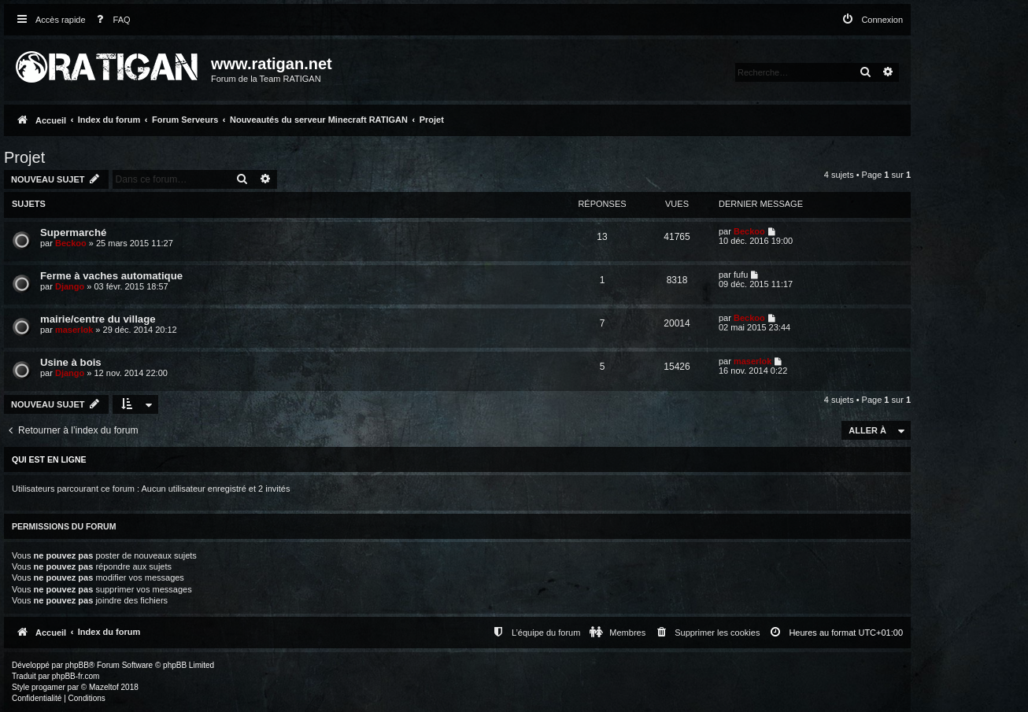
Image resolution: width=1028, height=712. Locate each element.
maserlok (74, 329)
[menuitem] (110, 20)
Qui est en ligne (49, 459)
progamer (48, 687)
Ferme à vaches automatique (111, 276)
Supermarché (73, 232)
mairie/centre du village (98, 319)
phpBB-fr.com (76, 676)
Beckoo (71, 243)
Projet (24, 157)
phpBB (77, 665)
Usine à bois (71, 362)
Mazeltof (104, 687)
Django (69, 286)
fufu (741, 274)
